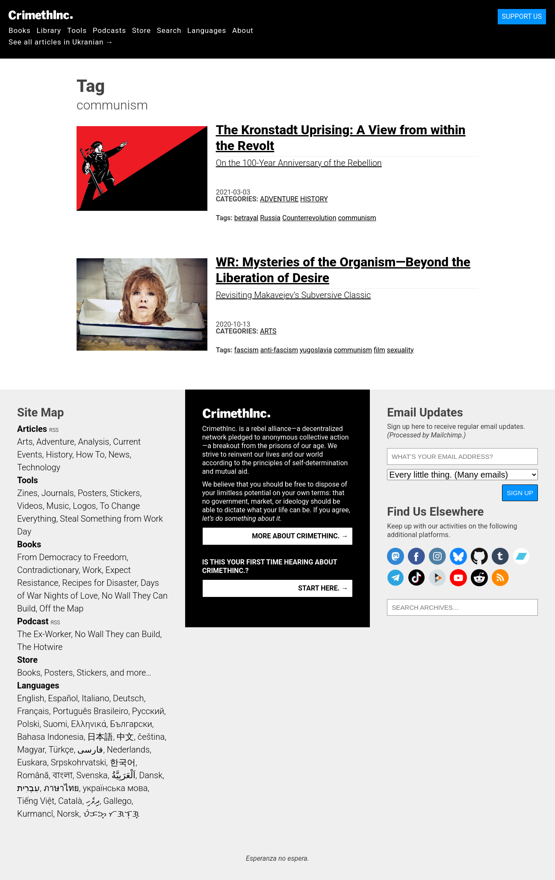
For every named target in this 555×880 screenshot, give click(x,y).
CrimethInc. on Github (479, 556)
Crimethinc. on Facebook (416, 556)
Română (33, 775)
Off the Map (61, 608)
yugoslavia (316, 350)
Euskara (32, 762)
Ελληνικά (88, 724)
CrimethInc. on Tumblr (500, 556)
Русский (148, 711)
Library (49, 30)
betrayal (246, 218)
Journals (57, 493)
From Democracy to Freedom (72, 557)
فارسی (90, 749)
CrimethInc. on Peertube (437, 577)
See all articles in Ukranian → (61, 42)
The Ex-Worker (44, 634)
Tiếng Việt (35, 801)
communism (357, 218)
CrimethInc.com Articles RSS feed (500, 577)
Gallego (117, 801)
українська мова (115, 788)
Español (63, 698)
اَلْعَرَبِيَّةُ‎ (124, 775)
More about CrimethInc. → (300, 536)
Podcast (32, 621)
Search (169, 30)
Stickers (125, 493)
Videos (30, 506)
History (314, 199)
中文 (125, 737)
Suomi (55, 724)
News (119, 454)
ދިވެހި (93, 801)
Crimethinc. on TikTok (416, 577)
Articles (32, 429)
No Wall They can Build (117, 634)
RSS (54, 430)
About (243, 30)
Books (20, 30)
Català (70, 801)
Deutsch (128, 698)
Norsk (68, 814)
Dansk (150, 775)
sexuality (400, 350)
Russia (270, 218)
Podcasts (109, 30)
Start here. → (323, 588)
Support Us (522, 16)
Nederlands (128, 749)
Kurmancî (35, 814)
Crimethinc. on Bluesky (458, 556)
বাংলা (63, 775)
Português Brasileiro (90, 711)
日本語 (100, 737)
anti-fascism (279, 350)
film (379, 350)
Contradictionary (48, 570)
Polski (28, 724)
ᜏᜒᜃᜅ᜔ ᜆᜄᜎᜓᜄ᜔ (111, 814)
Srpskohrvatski (78, 762)
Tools (77, 30)
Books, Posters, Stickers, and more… (84, 672)
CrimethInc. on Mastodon (395, 556)
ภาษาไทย (61, 788)
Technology (38, 467)
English (30, 698)
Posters (92, 493)
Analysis (93, 442)
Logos (84, 506)
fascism (246, 350)
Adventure (279, 199)
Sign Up (520, 492)
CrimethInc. (41, 15)
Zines (27, 493)
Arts (268, 331)
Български (131, 724)
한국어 (123, 762)
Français (33, 711)
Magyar (31, 749)
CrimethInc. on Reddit (479, 577)
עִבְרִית (28, 788)
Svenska (92, 775)
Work (92, 570)
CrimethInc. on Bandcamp (521, 556)
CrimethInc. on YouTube (458, 577)
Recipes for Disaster (99, 583)
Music (57, 506)
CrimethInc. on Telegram (395, 577)
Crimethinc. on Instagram (437, 556)
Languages (206, 30)
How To (90, 454)
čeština (151, 737)
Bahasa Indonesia (50, 737)
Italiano (95, 698)
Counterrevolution (309, 218)
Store (141, 30)
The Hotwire (39, 647)
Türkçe (61, 749)
